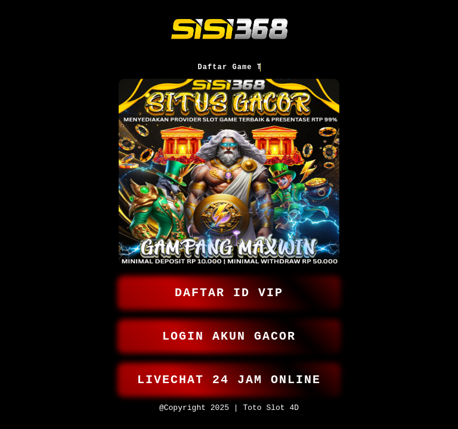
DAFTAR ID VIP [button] (229, 285)
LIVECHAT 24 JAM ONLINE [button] (229, 377)
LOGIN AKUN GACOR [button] (229, 331)
